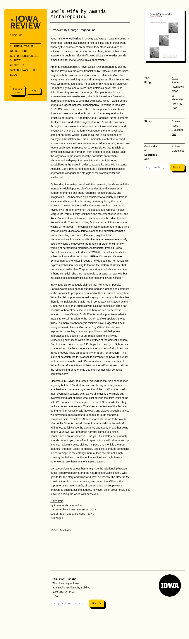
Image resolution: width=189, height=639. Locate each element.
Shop (34, 90)
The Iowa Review (64, 579)
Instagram (17, 91)
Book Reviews (60, 529)
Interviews (178, 86)
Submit (176, 146)
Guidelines (178, 150)
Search (177, 167)
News (175, 90)
